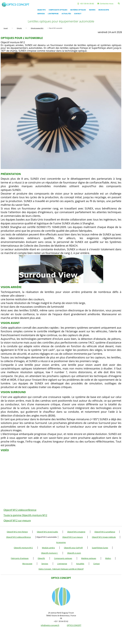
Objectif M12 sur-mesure (17, 520)
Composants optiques (63, 558)
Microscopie (27, 563)
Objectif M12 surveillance (104, 532)
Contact (96, 563)
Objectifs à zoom (74, 553)
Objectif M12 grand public (47, 532)
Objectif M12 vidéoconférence (20, 510)
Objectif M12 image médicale (104, 537)
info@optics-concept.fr (50, 625)
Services (44, 563)
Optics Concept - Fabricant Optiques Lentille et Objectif (61, 569)
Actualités (80, 563)
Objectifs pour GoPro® (73, 547)
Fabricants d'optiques (20, 558)
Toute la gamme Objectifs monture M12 (25, 515)
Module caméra (48, 547)
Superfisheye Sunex (100, 547)
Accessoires (61, 542)
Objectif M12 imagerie (76, 532)
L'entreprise (62, 563)
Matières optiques (88, 558)
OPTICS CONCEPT (74, 625)
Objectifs (41, 558)
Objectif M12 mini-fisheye (17, 532)
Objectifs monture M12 (23, 547)
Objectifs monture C (49, 553)
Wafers (108, 558)
